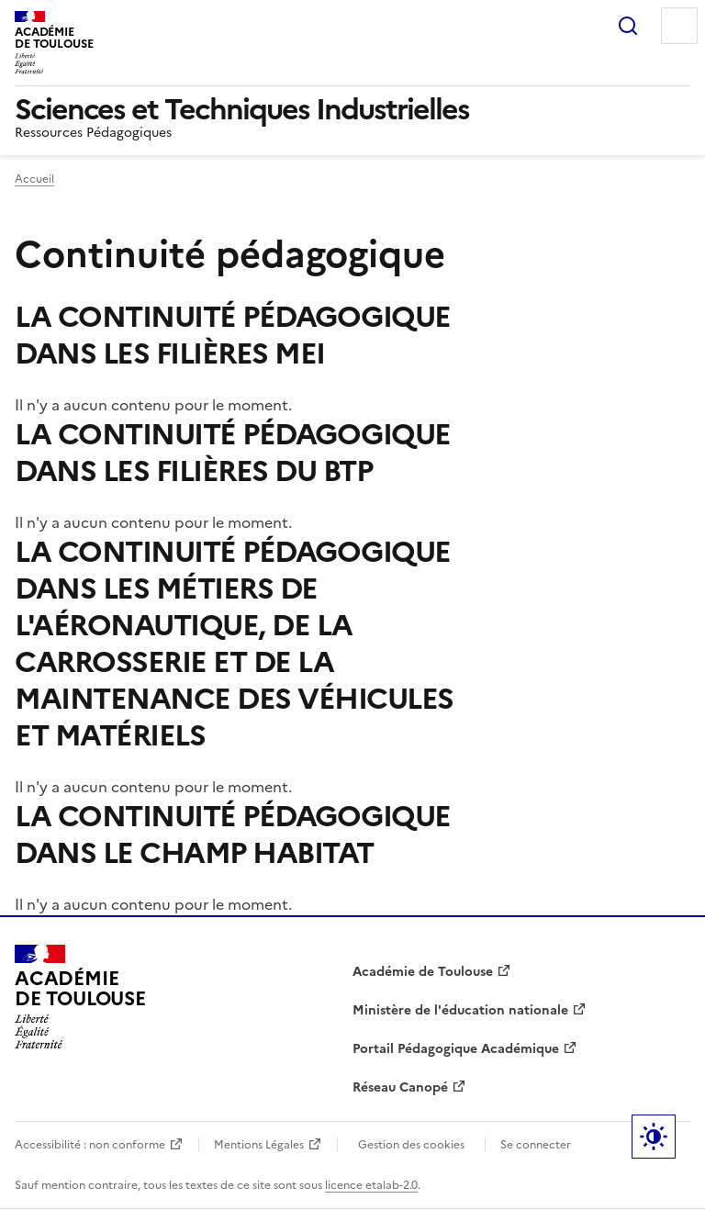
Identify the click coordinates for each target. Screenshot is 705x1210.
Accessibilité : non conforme (90, 1145)
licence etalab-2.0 (371, 1185)
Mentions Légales (259, 1145)
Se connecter (535, 1145)
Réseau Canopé (400, 1087)
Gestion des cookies (411, 1145)
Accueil (34, 179)
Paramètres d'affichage (654, 1137)
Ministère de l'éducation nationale (460, 1010)
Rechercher (628, 25)
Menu (679, 25)
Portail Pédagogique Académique (455, 1049)
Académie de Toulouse (422, 971)
